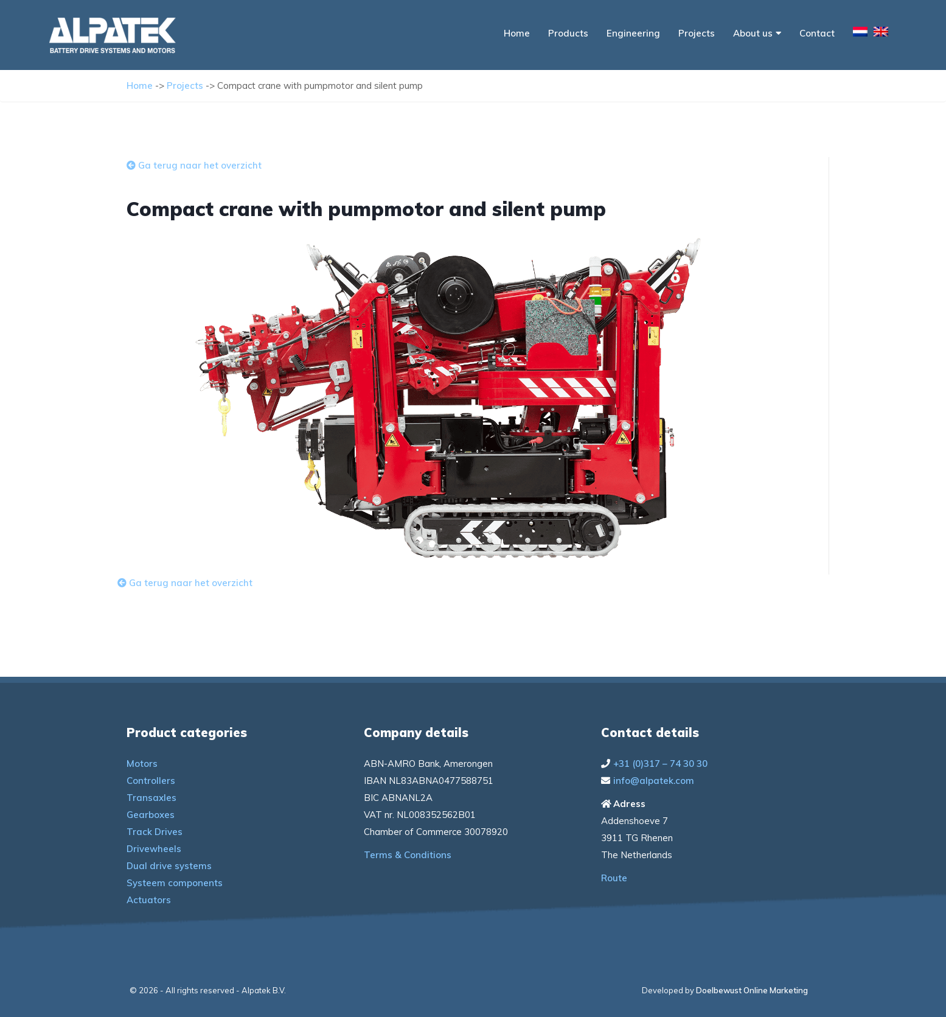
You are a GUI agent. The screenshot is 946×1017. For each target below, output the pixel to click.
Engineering (633, 33)
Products (568, 33)
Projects (696, 33)
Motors (142, 763)
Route (614, 878)
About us (757, 33)
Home (517, 33)
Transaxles (151, 797)
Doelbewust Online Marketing (752, 990)
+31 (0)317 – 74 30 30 (660, 763)
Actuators (149, 900)
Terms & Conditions (407, 855)
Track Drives (155, 831)
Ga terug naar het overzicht (194, 165)
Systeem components (175, 883)
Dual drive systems (169, 866)
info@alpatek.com (653, 780)
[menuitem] (860, 33)
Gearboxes (151, 814)
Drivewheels (154, 848)
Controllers (151, 780)
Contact (817, 33)
